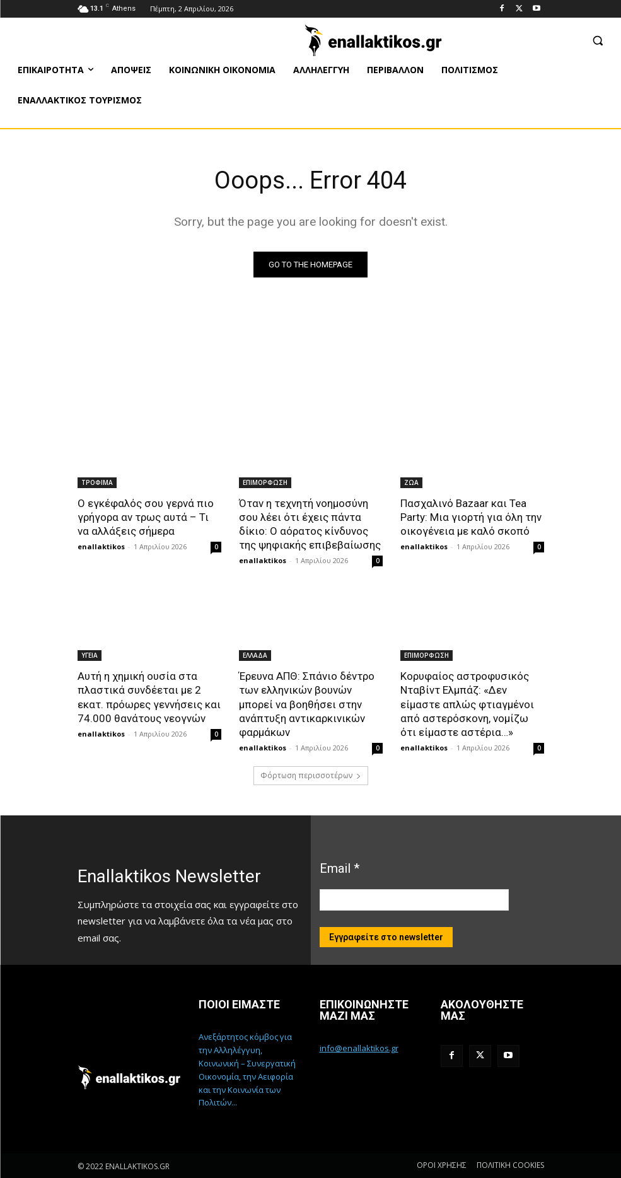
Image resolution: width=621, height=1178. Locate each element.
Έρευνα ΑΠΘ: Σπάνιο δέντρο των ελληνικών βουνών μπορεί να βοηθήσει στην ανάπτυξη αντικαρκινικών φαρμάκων (306, 704)
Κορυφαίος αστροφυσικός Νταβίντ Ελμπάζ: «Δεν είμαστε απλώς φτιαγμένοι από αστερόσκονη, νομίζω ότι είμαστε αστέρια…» (467, 704)
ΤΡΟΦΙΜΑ (97, 482)
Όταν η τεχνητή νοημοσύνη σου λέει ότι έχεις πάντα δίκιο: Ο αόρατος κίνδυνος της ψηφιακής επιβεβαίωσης (310, 524)
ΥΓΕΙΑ (89, 655)
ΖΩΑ (411, 482)
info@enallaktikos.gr (359, 1048)
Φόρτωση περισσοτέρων (310, 775)
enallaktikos (101, 546)
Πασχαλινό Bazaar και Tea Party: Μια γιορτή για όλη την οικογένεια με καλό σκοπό (471, 517)
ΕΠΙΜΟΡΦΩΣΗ (265, 482)
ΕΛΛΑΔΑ (255, 655)
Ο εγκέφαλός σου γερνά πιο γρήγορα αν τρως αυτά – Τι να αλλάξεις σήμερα (146, 517)
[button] (597, 40)
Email (339, 868)
